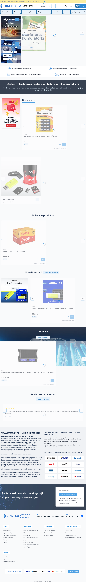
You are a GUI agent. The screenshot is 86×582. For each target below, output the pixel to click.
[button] (53, 6)
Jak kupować (7, 530)
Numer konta (73, 571)
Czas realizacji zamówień (31, 544)
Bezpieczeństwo (8, 537)
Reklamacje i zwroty (71, 535)
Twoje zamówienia (49, 530)
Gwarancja (68, 530)
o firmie (5, 559)
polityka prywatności (9, 535)
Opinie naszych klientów (10, 561)
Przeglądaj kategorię (51, 272)
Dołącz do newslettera (68, 495)
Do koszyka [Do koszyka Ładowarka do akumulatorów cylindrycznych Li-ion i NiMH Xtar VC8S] (52, 380)
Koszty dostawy (29, 542)
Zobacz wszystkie (43, 338)
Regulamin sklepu (8, 533)
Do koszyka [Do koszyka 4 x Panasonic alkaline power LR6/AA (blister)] (64, 144)
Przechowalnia (48, 535)
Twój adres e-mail (64, 490)
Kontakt (5, 557)
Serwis (67, 533)
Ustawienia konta (49, 533)
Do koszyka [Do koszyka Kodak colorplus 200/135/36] (43, 259)
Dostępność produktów (31, 530)
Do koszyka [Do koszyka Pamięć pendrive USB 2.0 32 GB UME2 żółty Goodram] (72, 317)
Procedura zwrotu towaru (73, 537)
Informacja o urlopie (9, 564)
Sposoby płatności (29, 547)
